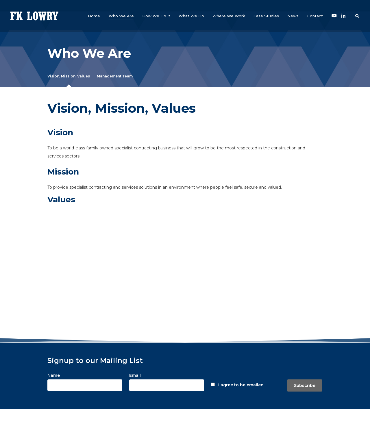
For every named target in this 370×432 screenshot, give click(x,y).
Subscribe (304, 385)
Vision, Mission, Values (68, 76)
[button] (121, 16)
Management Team (115, 76)
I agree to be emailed (241, 384)
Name (53, 375)
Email (135, 375)
